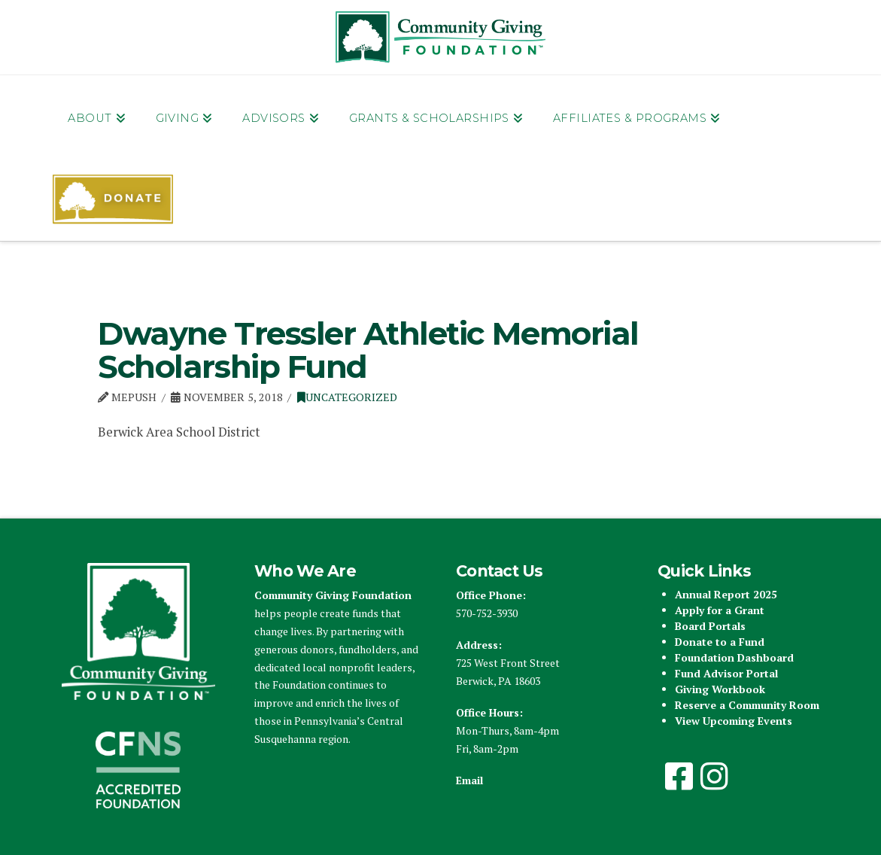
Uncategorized (347, 397)
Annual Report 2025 (726, 594)
